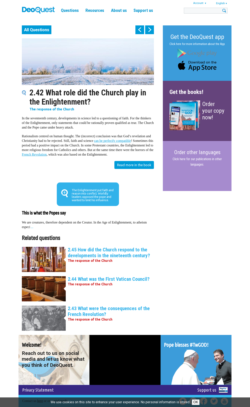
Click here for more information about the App (197, 44)
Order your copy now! (213, 111)
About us (119, 10)
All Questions (36, 29)
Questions (70, 10)
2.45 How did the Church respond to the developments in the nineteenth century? (109, 252)
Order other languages (197, 152)
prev (139, 29)
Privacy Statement (38, 389)
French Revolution (34, 154)
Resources (94, 10)
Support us (143, 10)
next (149, 29)
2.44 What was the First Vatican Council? (109, 279)
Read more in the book (134, 165)
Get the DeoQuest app (197, 36)
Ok (195, 402)
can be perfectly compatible (112, 140)
